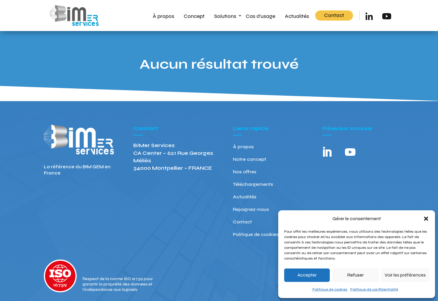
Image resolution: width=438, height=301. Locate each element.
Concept (194, 16)
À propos (163, 16)
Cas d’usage (260, 16)
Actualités (297, 16)
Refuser (355, 275)
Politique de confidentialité (374, 289)
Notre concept (249, 159)
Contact (334, 15)
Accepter (307, 275)
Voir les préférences (405, 275)
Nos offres (244, 172)
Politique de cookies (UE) (261, 234)
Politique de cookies (329, 289)
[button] (426, 219)
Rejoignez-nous (251, 209)
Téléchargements (253, 184)
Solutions (225, 16)
